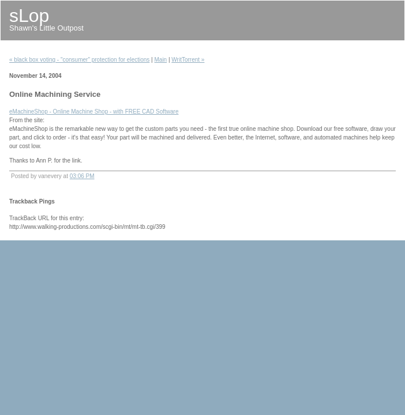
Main (161, 59)
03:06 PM (82, 176)
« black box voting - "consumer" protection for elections (79, 59)
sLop (29, 15)
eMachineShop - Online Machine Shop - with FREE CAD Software (93, 111)
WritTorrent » (187, 59)
